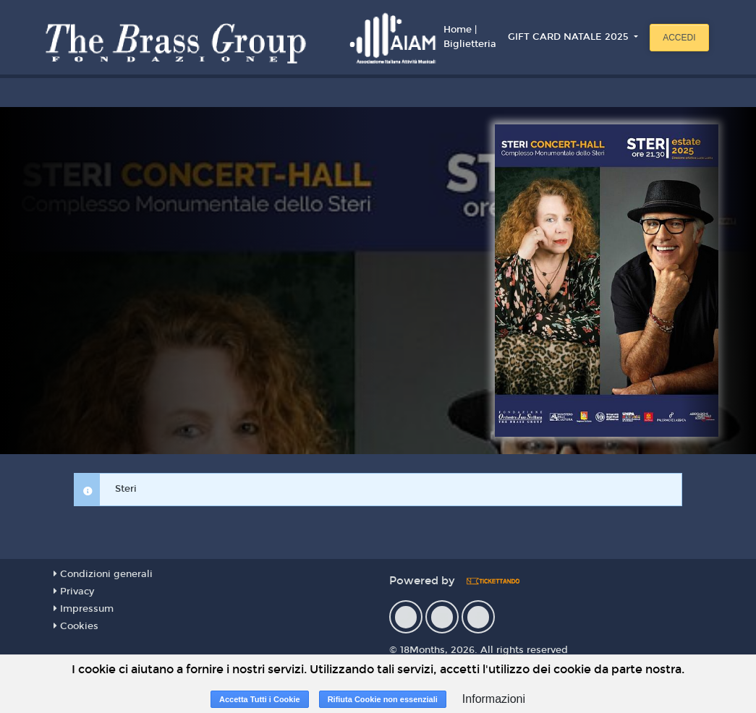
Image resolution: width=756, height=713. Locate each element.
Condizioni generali (103, 574)
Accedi (679, 38)
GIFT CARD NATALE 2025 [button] (570, 37)
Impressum (84, 609)
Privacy (74, 591)
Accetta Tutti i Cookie (259, 699)
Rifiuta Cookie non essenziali (383, 699)
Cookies (76, 626)
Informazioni (493, 699)
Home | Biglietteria (469, 37)
